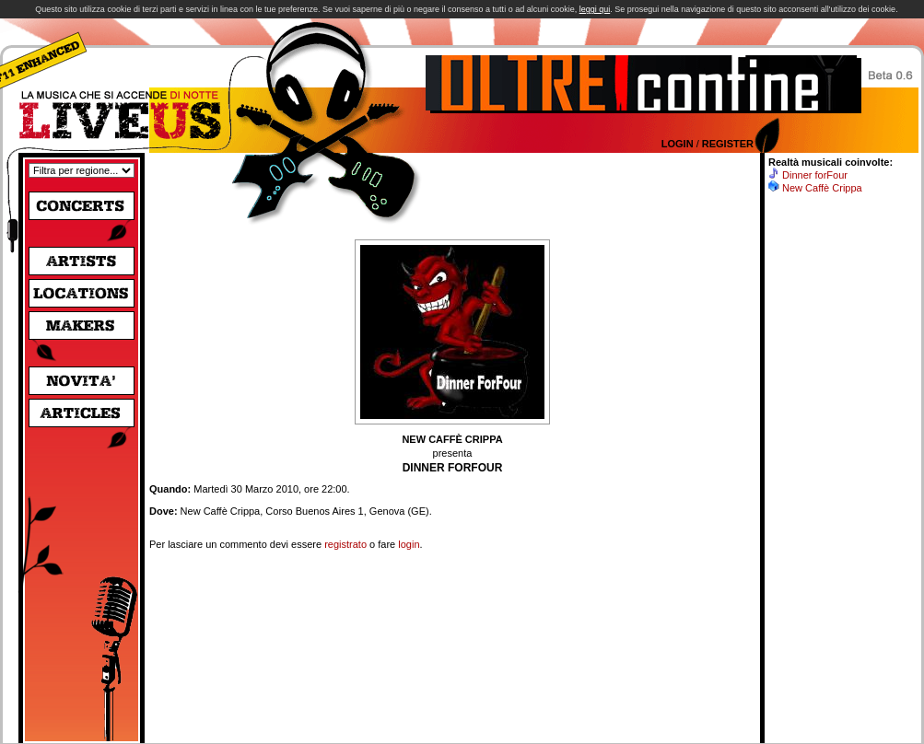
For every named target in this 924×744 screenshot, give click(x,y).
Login (677, 143)
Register (728, 143)
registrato (345, 544)
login (408, 544)
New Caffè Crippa (822, 187)
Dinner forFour (815, 174)
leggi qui (595, 9)
